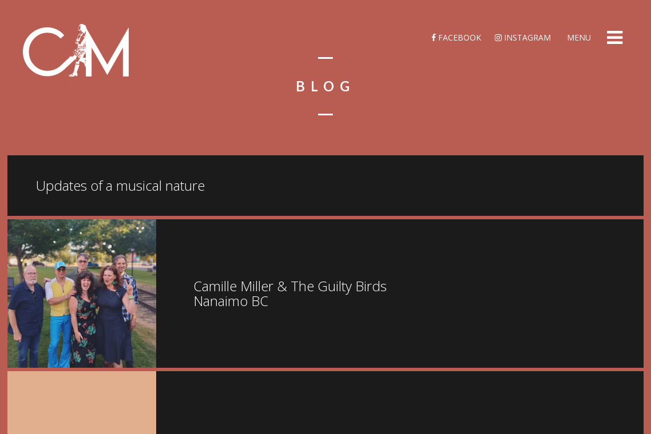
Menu (578, 37)
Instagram (523, 37)
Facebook (456, 37)
